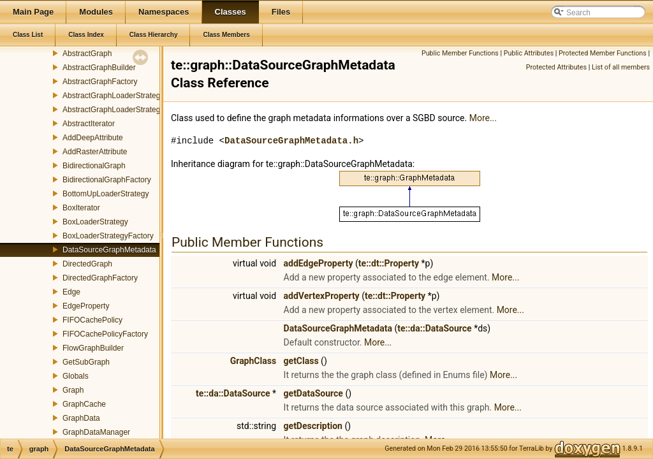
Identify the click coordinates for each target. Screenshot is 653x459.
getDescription (313, 426)
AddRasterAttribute (94, 151)
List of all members (621, 67)
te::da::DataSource (434, 328)
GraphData (81, 418)
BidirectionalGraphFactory (106, 179)
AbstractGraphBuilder (99, 67)
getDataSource (313, 393)
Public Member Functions (460, 53)
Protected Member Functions (603, 53)
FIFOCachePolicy (92, 320)
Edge (71, 292)
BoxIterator (81, 207)
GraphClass (253, 361)
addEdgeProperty (318, 263)
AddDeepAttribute (92, 137)
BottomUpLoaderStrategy (105, 193)
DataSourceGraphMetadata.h (291, 141)
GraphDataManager (96, 432)
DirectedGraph (87, 263)
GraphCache (84, 404)
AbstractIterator (88, 123)
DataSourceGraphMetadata (109, 249)
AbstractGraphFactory (99, 81)
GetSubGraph (86, 362)
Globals (75, 376)
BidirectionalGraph (94, 165)
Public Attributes (529, 53)
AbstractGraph (87, 53)
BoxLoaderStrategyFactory (108, 235)
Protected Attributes (556, 67)
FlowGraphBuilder (93, 348)
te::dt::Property (388, 263)
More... (483, 118)
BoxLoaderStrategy (95, 221)
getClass (301, 361)
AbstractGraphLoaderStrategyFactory (125, 109)
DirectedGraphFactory (100, 277)
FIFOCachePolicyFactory (105, 334)
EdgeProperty (85, 306)
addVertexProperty (322, 296)
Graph (73, 390)
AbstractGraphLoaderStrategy (113, 95)
